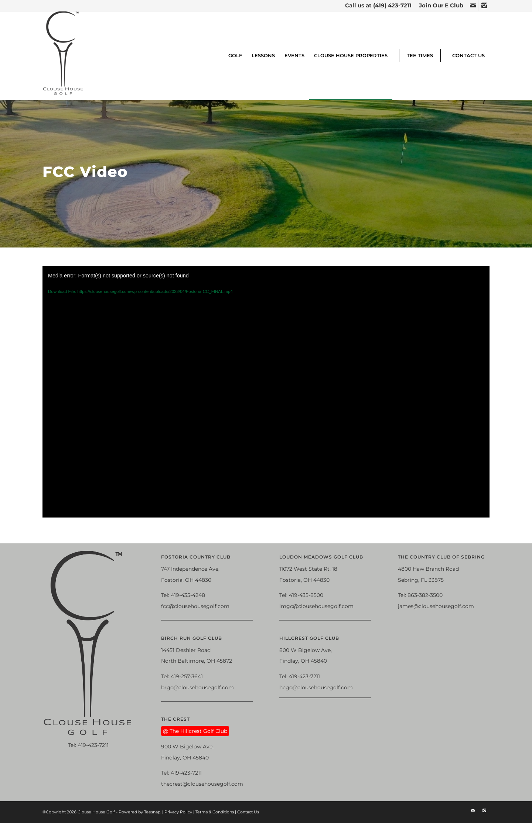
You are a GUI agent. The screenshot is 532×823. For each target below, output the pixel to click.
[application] (266, 392)
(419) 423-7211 (392, 5)
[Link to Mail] (472, 5)
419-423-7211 (93, 745)
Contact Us (248, 812)
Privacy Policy (178, 812)
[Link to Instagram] (484, 5)
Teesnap (152, 812)
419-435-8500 (306, 595)
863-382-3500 (425, 595)
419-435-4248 (188, 595)
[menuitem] (439, 5)
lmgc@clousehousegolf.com (316, 606)
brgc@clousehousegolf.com (197, 687)
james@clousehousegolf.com (436, 606)
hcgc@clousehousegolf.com (316, 687)
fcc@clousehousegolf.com (195, 606)
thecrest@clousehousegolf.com (202, 784)
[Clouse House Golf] (63, 55)
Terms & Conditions (214, 812)
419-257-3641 (187, 676)
